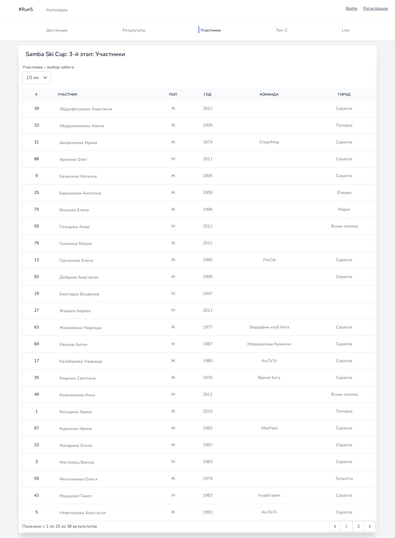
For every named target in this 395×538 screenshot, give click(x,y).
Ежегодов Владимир (79, 294)
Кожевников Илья (77, 395)
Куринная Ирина (76, 428)
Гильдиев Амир (75, 227)
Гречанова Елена (76, 260)
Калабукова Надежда (81, 361)
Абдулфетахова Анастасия (86, 109)
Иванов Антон (73, 344)
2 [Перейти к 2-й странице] (358, 526)
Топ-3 (281, 30)
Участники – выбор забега (48, 67)
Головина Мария (76, 243)
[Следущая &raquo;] (370, 526)
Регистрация (375, 8)
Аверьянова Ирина (78, 142)
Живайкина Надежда (81, 328)
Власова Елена (74, 210)
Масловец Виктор (77, 462)
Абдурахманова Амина (82, 126)
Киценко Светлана (78, 378)
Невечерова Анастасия (83, 513)
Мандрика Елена (76, 445)
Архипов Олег (73, 159)
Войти (351, 8)
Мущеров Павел (76, 496)
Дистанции (56, 30)
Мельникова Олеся (78, 479)
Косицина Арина (76, 412)
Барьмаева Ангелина (80, 193)
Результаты (134, 30)
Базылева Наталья (78, 176)
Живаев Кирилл (75, 311)
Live (345, 30)
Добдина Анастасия (79, 277)
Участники (211, 30)
